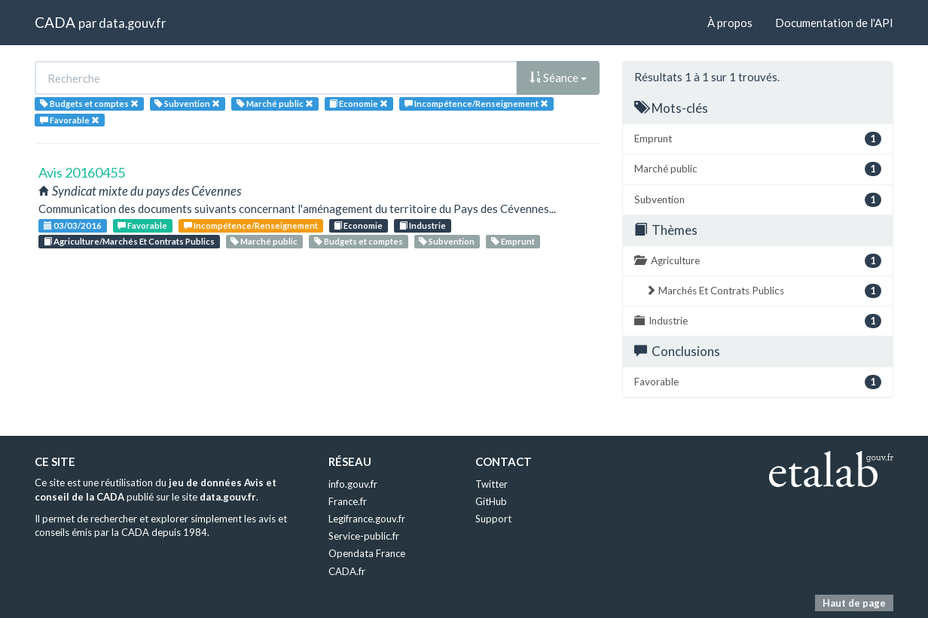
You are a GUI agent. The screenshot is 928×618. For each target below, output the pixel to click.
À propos (729, 22)
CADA (55, 22)
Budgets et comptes (358, 241)
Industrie (422, 225)
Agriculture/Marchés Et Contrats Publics (129, 241)
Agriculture (757, 261)
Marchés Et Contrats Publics (763, 291)
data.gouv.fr (132, 23)
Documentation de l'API (834, 22)
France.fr (347, 501)
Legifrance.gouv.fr (366, 519)
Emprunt (513, 241)
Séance (558, 77)
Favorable (142, 225)
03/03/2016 (73, 225)
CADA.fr (346, 571)
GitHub (491, 501)
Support (493, 519)
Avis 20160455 (81, 172)
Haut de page (854, 603)
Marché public (264, 241)
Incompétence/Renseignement (251, 225)
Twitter (491, 484)
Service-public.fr (363, 536)
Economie (358, 225)
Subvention (447, 241)
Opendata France (366, 553)
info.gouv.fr (352, 484)
